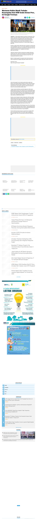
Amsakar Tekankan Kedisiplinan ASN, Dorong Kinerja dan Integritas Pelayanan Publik (22, 222)
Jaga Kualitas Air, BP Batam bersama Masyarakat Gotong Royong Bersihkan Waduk (21, 235)
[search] (21, 2)
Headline (8, 4)
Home (2, 4)
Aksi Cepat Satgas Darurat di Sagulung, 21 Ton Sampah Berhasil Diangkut (22, 240)
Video (6, 373)
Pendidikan (6, 369)
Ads (18, 505)
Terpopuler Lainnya (18, 409)
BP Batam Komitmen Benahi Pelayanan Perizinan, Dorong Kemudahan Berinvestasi (23, 208)
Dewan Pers (16, 124)
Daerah (12, 4)
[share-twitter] (27, 17)
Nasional (16, 4)
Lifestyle (27, 4)
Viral (5, 375)
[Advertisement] (6, 33)
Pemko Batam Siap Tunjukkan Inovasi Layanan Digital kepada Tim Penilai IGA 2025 (22, 254)
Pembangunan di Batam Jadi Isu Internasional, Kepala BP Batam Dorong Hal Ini (18, 387)
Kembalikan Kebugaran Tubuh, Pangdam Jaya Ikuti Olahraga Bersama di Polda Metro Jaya (22, 128)
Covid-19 (6, 371)
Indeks (5, 4)
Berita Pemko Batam (22, 4)
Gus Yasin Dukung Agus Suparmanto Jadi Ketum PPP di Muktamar (11, 503)
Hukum (31, 4)
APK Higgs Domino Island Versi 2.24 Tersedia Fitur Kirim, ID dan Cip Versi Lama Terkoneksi (18, 381)
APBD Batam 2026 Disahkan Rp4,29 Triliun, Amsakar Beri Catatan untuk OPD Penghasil (23, 247)
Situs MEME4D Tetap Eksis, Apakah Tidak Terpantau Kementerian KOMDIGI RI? (17, 393)
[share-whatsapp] (29, 17)
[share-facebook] (25, 17)
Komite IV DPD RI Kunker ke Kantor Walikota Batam (20, 215)
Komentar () (33, 17)
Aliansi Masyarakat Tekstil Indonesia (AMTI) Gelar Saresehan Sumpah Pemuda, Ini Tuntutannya (10, 418)
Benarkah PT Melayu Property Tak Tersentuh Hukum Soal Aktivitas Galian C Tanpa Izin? (22, 228)
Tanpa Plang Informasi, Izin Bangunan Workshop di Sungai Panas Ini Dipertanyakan (21, 203)
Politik (6, 367)
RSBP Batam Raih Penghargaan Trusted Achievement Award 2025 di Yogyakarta (22, 196)
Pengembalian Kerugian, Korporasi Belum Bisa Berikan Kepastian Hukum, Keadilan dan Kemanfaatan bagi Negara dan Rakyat (18, 422)
